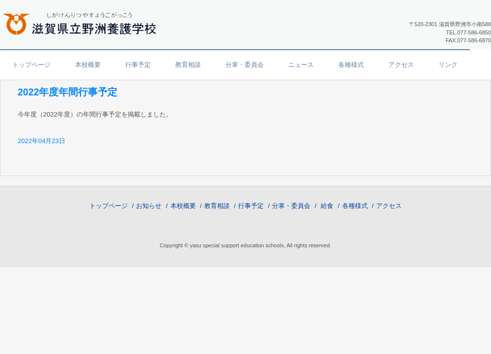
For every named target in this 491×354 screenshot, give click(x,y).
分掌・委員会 (244, 64)
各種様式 (351, 64)
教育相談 (188, 64)
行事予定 (138, 64)
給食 (327, 205)
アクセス (401, 64)
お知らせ (149, 205)
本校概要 (88, 64)
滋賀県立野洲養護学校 (83, 22)
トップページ (31, 64)
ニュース (301, 64)
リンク (448, 64)
